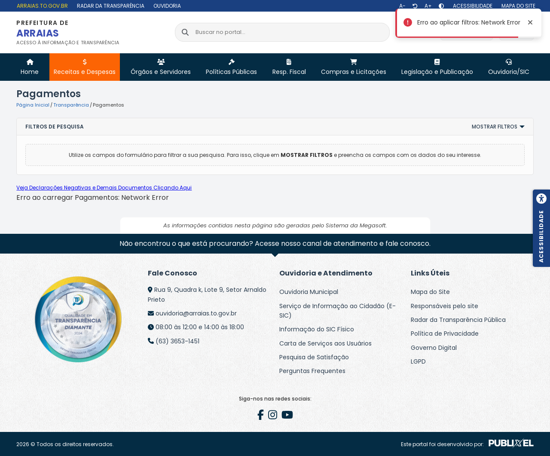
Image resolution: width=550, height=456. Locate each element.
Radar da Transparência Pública (458, 319)
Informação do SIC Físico (316, 329)
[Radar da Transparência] (109, 6)
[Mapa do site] (517, 6)
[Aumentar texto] (428, 6)
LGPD (418, 361)
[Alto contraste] (441, 6)
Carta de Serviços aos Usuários (325, 343)
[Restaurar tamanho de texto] (415, 6)
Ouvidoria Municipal (308, 292)
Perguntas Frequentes (312, 371)
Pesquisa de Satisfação (314, 357)
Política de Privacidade (445, 333)
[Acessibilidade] (471, 6)
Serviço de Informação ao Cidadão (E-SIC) (337, 311)
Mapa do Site (430, 292)
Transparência (71, 104)
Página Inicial (32, 104)
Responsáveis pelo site (444, 306)
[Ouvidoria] (166, 6)
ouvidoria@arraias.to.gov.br (196, 313)
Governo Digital (434, 347)
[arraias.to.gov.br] (41, 6)
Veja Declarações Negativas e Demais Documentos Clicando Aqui (104, 187)
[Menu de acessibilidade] (541, 228)
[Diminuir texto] (402, 6)
